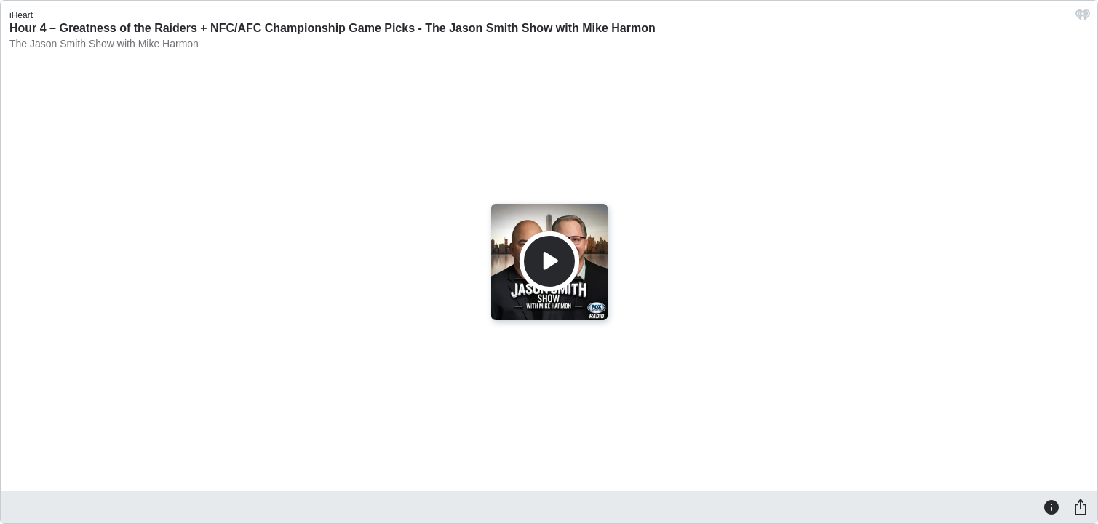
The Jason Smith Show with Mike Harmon (104, 43)
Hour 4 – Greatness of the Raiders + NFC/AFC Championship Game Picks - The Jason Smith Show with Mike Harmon (332, 28)
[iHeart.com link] (1082, 19)
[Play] (549, 261)
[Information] (1051, 506)
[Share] (1080, 506)
